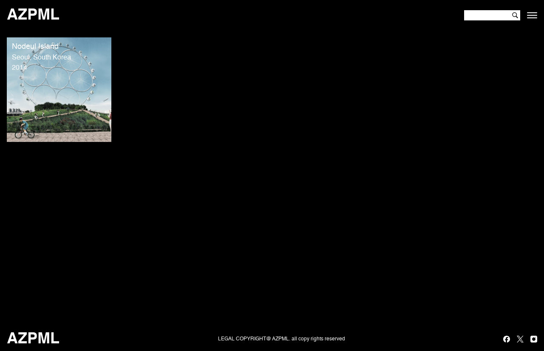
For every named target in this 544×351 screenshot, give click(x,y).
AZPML (33, 15)
